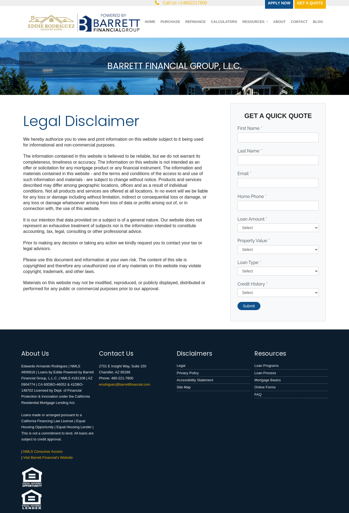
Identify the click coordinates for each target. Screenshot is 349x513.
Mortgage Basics (267, 380)
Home (150, 22)
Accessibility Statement (195, 380)
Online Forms (265, 387)
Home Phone (251, 196)
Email (244, 173)
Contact (299, 22)
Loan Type (249, 262)
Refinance (195, 22)
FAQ (257, 394)
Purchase (170, 22)
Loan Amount (252, 219)
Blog (318, 22)
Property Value (253, 240)
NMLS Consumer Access (43, 451)
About (279, 22)
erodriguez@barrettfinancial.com (124, 384)
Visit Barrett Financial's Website (48, 457)
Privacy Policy (188, 373)
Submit (249, 306)
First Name (249, 128)
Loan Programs (266, 366)
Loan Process (265, 373)
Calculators (224, 22)
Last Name (249, 151)
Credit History (252, 284)
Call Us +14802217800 (181, 3)
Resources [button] (254, 22)
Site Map (184, 387)
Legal (181, 366)
